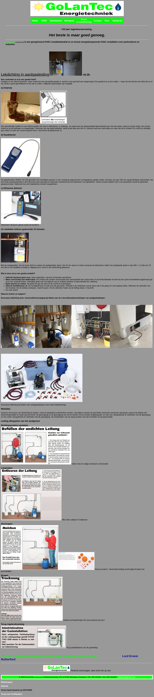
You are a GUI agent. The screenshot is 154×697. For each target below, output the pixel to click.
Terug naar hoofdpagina (11, 694)
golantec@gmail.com (126, 677)
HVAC (44, 21)
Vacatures (117, 21)
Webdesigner (7, 682)
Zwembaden (56, 21)
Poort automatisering (83, 20)
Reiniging (69, 21)
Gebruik (4, 686)
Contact (97, 21)
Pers (107, 21)
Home (35, 21)
